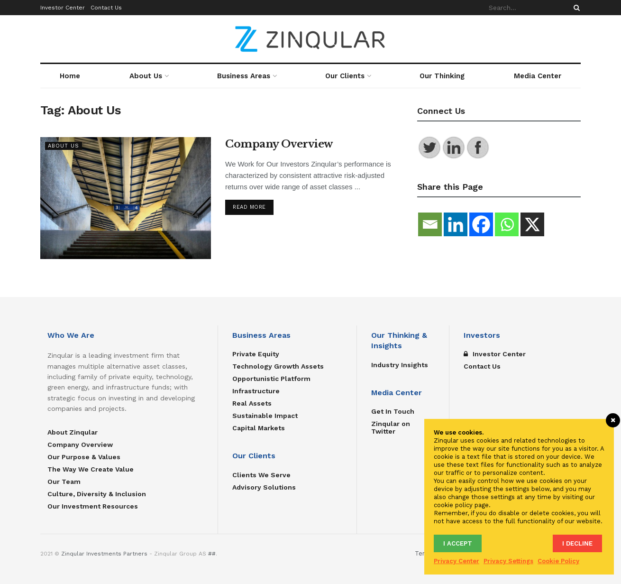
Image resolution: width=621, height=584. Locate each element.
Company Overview (279, 144)
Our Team (64, 481)
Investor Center (62, 7)
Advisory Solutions (264, 487)
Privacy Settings (508, 561)
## (212, 553)
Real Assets (252, 403)
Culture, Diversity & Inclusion (96, 494)
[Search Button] (575, 7)
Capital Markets (258, 428)
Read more (249, 207)
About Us (145, 76)
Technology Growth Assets (278, 366)
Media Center (537, 76)
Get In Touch (392, 411)
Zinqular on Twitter (390, 427)
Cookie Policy (558, 561)
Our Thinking (442, 76)
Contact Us (106, 7)
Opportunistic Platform (271, 378)
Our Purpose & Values (83, 457)
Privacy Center (456, 561)
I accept (457, 543)
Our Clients (345, 76)
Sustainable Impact (265, 415)
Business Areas (243, 76)
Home (70, 76)
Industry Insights (399, 365)
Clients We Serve (261, 475)
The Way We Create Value (90, 469)
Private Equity (255, 354)
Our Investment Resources (92, 506)
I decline (577, 543)
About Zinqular (72, 432)
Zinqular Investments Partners (104, 553)
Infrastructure (256, 391)
